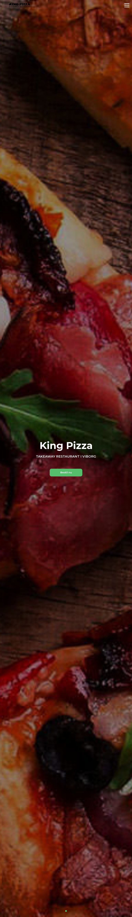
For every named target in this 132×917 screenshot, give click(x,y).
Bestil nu (66, 472)
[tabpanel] (66, 458)
